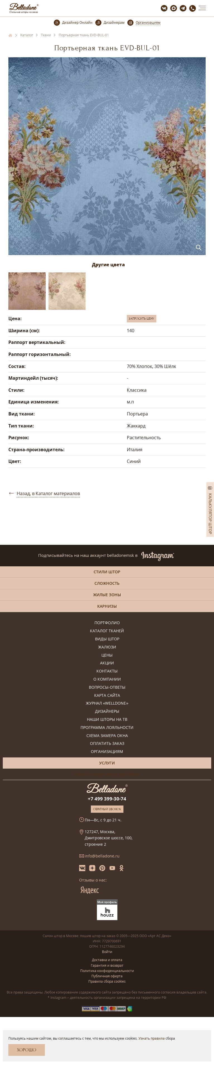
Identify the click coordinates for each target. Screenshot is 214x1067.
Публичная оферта (107, 976)
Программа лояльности (107, 727)
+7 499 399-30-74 (107, 798)
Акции (107, 663)
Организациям (107, 751)
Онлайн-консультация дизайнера (107, 774)
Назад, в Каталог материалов (48, 493)
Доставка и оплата (107, 959)
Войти (107, 951)
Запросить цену (141, 318)
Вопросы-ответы (107, 687)
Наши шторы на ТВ (107, 719)
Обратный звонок (107, 809)
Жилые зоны (107, 594)
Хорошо (26, 1050)
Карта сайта (107, 695)
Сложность (107, 583)
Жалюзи (107, 647)
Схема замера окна (107, 735)
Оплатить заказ (107, 743)
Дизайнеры (107, 711)
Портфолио (107, 623)
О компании (107, 679)
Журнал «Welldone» (107, 703)
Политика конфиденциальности (107, 970)
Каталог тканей (107, 631)
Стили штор (107, 571)
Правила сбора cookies (107, 981)
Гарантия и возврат (107, 965)
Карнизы (107, 606)
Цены (107, 655)
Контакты (107, 671)
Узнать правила (151, 1038)
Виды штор (107, 639)
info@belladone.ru (102, 856)
